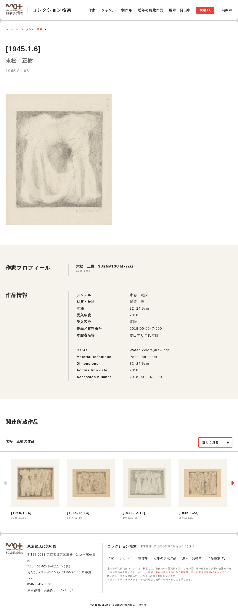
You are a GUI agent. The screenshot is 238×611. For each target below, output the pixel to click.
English (226, 10)
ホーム (10, 29)
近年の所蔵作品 (150, 10)
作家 (92, 10)
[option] (35, 489)
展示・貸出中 (180, 10)
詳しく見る (210, 442)
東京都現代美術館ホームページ (50, 590)
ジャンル (108, 10)
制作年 (126, 10)
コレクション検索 (31, 29)
